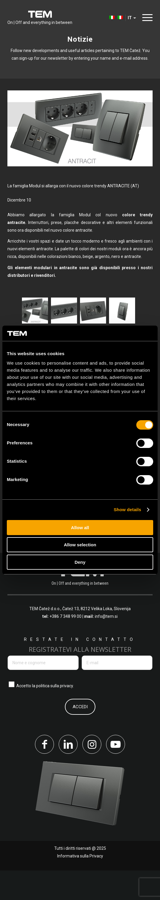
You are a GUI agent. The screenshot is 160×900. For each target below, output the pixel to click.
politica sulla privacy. (55, 715)
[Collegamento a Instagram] (91, 773)
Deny (80, 562)
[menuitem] (109, 17)
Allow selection (80, 544)
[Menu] (146, 17)
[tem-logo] (39, 18)
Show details (127, 509)
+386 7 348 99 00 (65, 646)
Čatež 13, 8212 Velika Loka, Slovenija (96, 638)
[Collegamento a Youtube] (115, 773)
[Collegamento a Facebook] (44, 773)
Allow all (80, 527)
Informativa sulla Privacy (80, 885)
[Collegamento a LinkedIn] (68, 773)
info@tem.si (106, 646)
